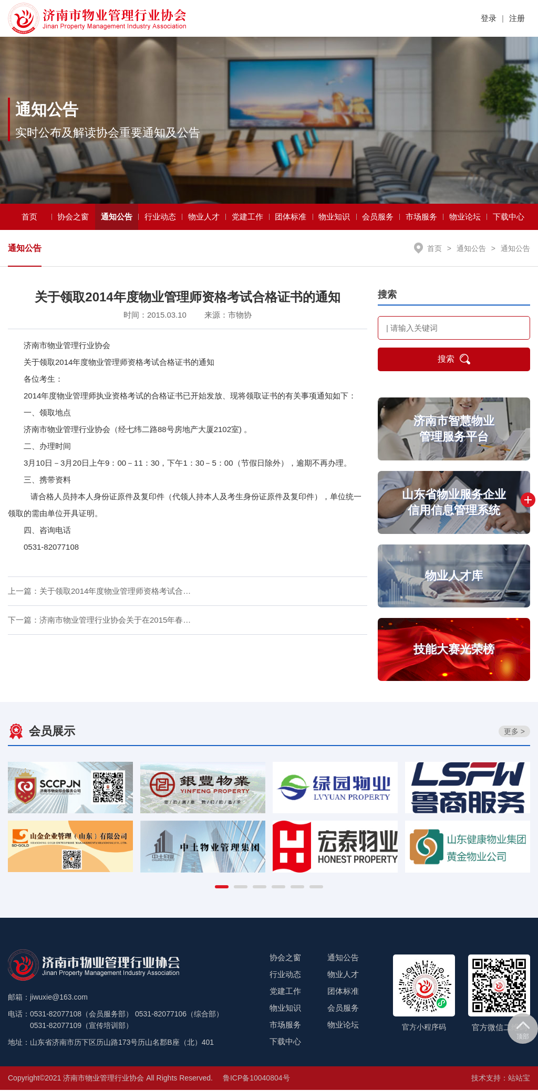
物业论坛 (465, 217)
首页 (29, 217)
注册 (517, 18)
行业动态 (160, 217)
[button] (222, 887)
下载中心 (508, 217)
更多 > (514, 732)
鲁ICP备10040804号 (256, 1079)
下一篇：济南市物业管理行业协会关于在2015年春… (99, 621)
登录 (488, 18)
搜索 (454, 360)
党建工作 (247, 217)
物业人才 (204, 217)
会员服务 (378, 217)
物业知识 (334, 217)
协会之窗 (73, 217)
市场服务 (421, 217)
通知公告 (116, 217)
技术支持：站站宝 (500, 1079)
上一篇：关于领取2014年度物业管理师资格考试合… (99, 592)
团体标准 (290, 217)
